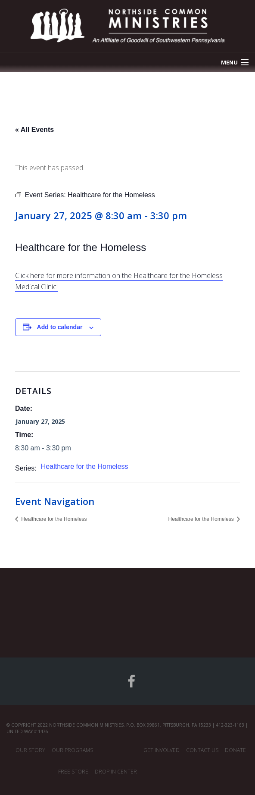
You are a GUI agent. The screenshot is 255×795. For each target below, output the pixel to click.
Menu (229, 62)
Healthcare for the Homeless (84, 466)
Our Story (30, 750)
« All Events (34, 129)
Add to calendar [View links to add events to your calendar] (60, 327)
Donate (235, 750)
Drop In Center (116, 771)
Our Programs (72, 750)
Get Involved (161, 750)
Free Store (73, 771)
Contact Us (202, 750)
